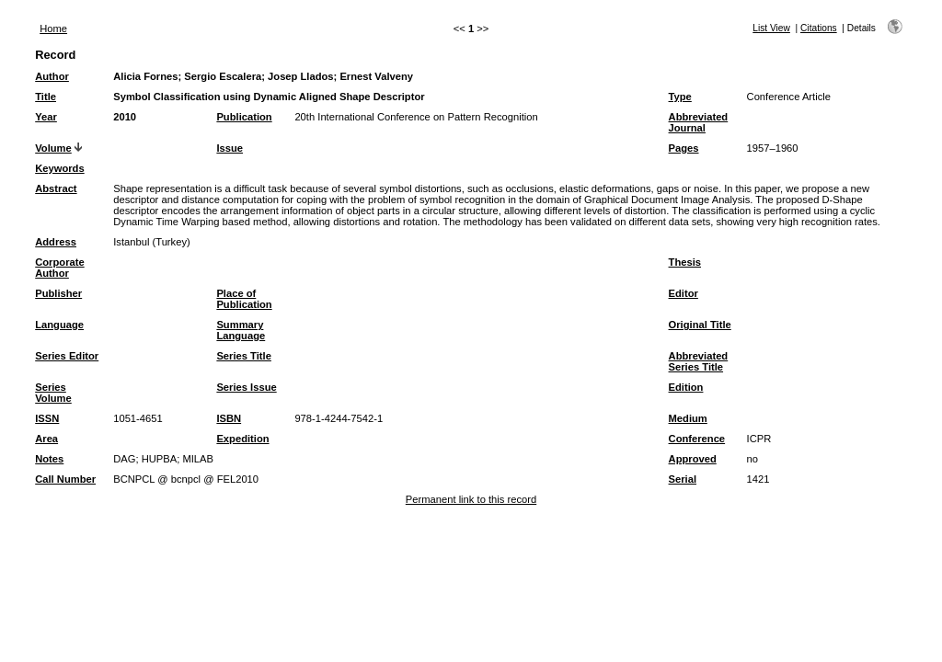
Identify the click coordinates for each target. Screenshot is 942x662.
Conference (697, 438)
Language (59, 324)
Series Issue (246, 387)
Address (55, 241)
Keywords (59, 168)
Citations (818, 28)
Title (45, 96)
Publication (243, 116)
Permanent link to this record (471, 499)
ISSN (47, 418)
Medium (688, 418)
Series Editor (66, 355)
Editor (683, 293)
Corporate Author (59, 268)
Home (53, 28)
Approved (693, 458)
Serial (682, 479)
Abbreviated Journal (699, 122)
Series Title (243, 355)
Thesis (685, 262)
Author (52, 76)
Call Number (65, 479)
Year (46, 116)
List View (771, 28)
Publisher (58, 293)
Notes (49, 458)
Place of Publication (243, 299)
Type (680, 96)
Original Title (700, 324)
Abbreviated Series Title (699, 361)
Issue (229, 148)
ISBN (228, 418)
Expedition (242, 438)
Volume (53, 148)
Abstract (55, 188)
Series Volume (53, 393)
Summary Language (240, 330)
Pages (684, 148)
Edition (686, 387)
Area (46, 438)
